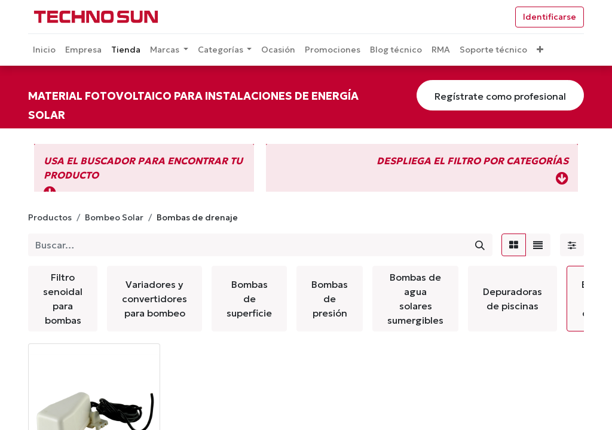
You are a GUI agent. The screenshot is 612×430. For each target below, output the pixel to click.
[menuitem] (44, 50)
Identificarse (549, 16)
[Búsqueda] (479, 245)
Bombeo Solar (114, 217)
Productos (50, 217)
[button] (540, 50)
